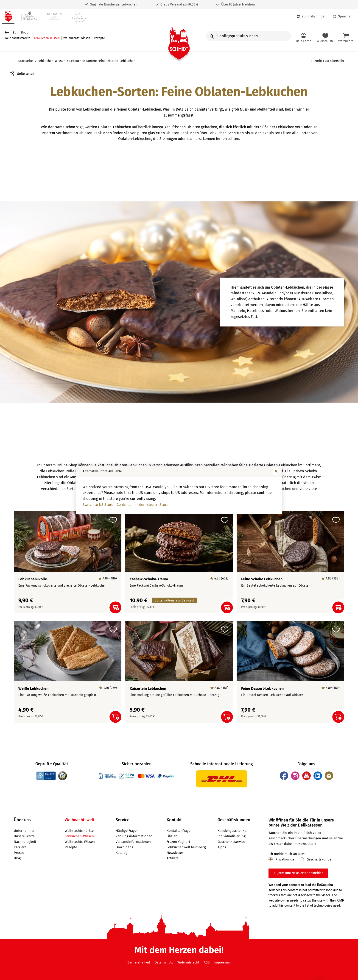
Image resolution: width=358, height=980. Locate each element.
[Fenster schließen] (276, 471)
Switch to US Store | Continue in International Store (125, 504)
